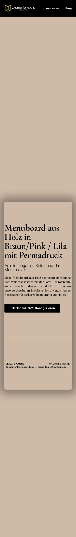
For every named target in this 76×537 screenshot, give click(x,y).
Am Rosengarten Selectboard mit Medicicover (34, 267)
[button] (32, 308)
